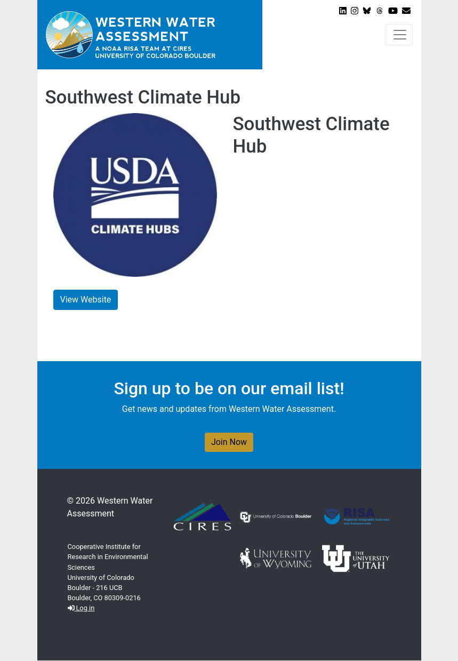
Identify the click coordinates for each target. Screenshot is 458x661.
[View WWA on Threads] (379, 11)
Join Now (229, 442)
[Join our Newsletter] (406, 11)
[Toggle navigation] (399, 34)
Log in (81, 608)
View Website (85, 299)
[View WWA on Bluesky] (367, 11)
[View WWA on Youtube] (393, 11)
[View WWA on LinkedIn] (343, 11)
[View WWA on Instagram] (354, 11)
